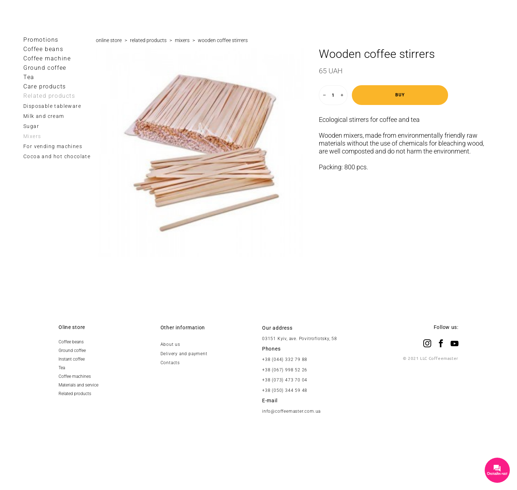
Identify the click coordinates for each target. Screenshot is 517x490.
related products (148, 40)
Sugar (31, 126)
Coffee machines (75, 376)
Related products (49, 95)
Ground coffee (44, 67)
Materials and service (78, 385)
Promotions (41, 39)
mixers (182, 40)
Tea (28, 77)
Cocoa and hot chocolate (56, 156)
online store (109, 40)
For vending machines (52, 146)
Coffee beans (43, 49)
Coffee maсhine (47, 58)
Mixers (32, 136)
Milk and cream (43, 116)
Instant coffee (72, 359)
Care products (44, 86)
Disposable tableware (52, 106)
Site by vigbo (258, 473)
